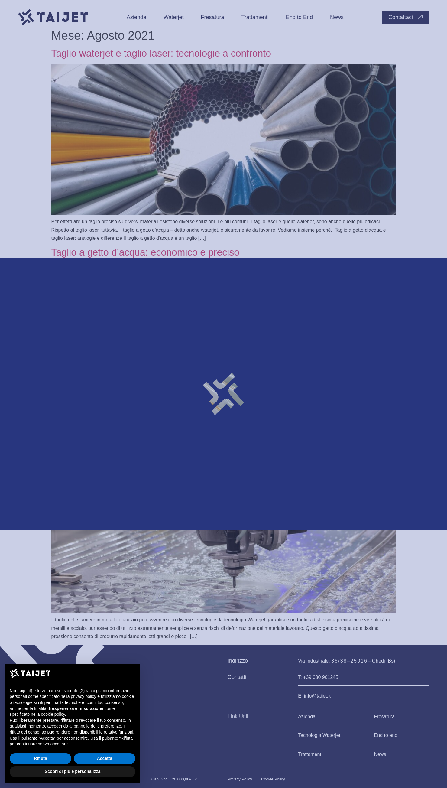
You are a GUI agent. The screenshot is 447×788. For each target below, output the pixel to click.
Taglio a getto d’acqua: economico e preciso (145, 252)
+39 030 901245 (320, 677)
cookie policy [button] (53, 714)
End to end (385, 735)
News (380, 754)
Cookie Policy (273, 779)
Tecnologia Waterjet (319, 735)
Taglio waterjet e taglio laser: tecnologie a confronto (161, 53)
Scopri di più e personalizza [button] (72, 771)
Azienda (307, 716)
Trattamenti (310, 754)
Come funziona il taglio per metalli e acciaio (144, 451)
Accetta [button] (104, 758)
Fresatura (384, 716)
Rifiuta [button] (40, 758)
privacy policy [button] (83, 696)
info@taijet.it (317, 695)
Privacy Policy (240, 779)
